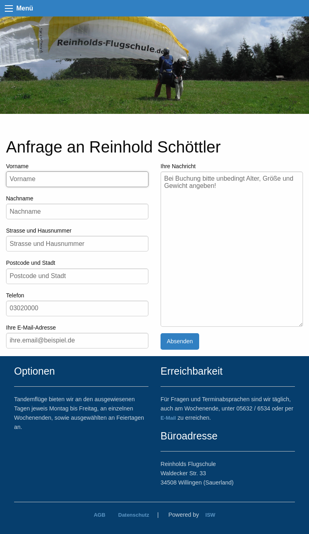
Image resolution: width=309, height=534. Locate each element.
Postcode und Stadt (77, 272)
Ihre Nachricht (232, 245)
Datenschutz (133, 515)
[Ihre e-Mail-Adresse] (77, 340)
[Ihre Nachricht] (232, 249)
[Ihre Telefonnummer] (77, 308)
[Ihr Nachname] (77, 211)
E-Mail (168, 418)
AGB (99, 515)
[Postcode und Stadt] (77, 276)
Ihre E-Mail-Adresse (77, 336)
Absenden (180, 341)
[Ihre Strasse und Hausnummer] (77, 244)
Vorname (77, 175)
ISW (210, 515)
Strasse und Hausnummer (77, 239)
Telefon (77, 304)
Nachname (77, 207)
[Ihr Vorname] (77, 179)
